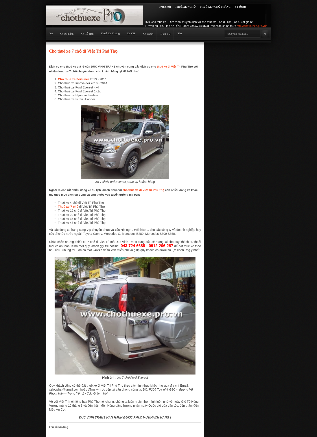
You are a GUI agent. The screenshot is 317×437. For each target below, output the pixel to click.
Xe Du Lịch (67, 33)
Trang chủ (165, 6)
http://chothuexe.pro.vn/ (252, 26)
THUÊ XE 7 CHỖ (185, 6)
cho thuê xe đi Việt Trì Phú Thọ (143, 190)
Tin (179, 33)
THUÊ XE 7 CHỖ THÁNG (215, 6)
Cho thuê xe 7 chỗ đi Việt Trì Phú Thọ (83, 51)
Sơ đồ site (240, 6)
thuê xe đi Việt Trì (169, 66)
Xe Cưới (148, 33)
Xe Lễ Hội (87, 33)
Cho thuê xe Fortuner (73, 79)
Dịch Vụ (165, 33)
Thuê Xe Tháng (110, 33)
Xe (51, 33)
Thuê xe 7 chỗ (68, 206)
